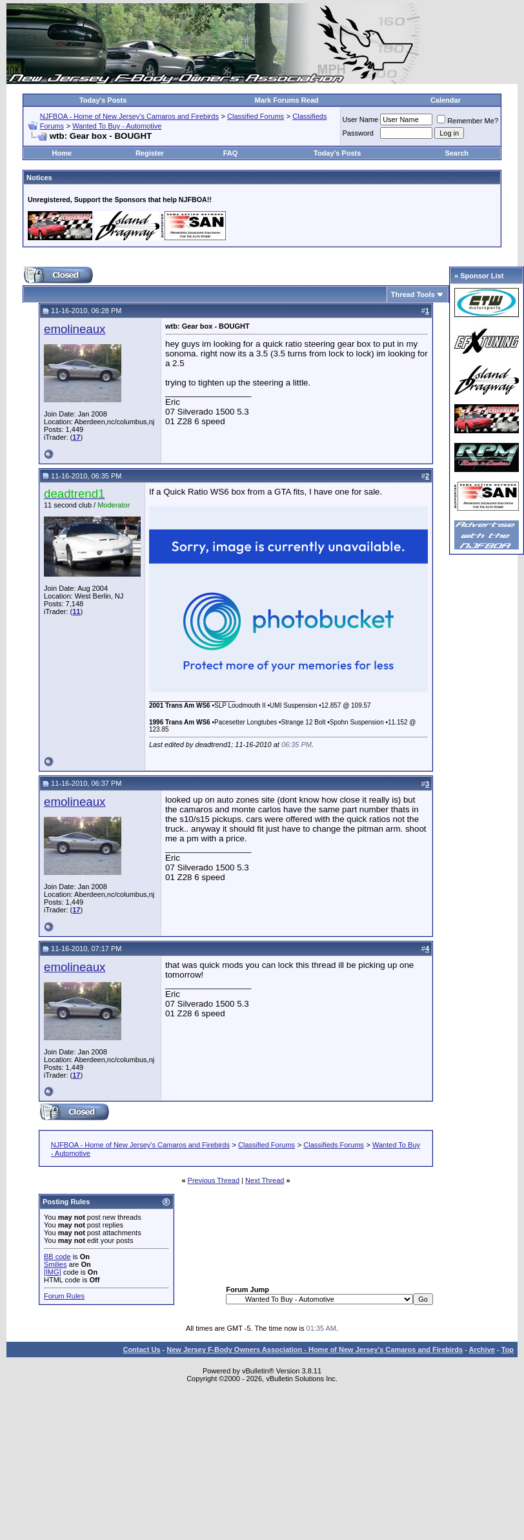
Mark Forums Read (287, 100)
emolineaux (74, 329)
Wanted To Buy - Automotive (116, 126)
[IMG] (52, 1272)
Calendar (445, 100)
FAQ (230, 153)
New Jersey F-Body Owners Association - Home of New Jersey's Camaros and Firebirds (314, 1349)
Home (62, 153)
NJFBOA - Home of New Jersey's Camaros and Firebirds (129, 116)
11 (76, 611)
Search (457, 153)
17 (76, 437)
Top (507, 1349)
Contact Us (141, 1349)
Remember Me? (467, 121)
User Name (361, 119)
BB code (57, 1256)
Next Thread (264, 1180)
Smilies (55, 1264)
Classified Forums (255, 116)
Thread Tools (413, 294)
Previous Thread (214, 1180)
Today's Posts (102, 100)
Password (358, 133)
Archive (482, 1349)
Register (150, 153)
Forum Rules (64, 1296)
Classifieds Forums (333, 1145)
